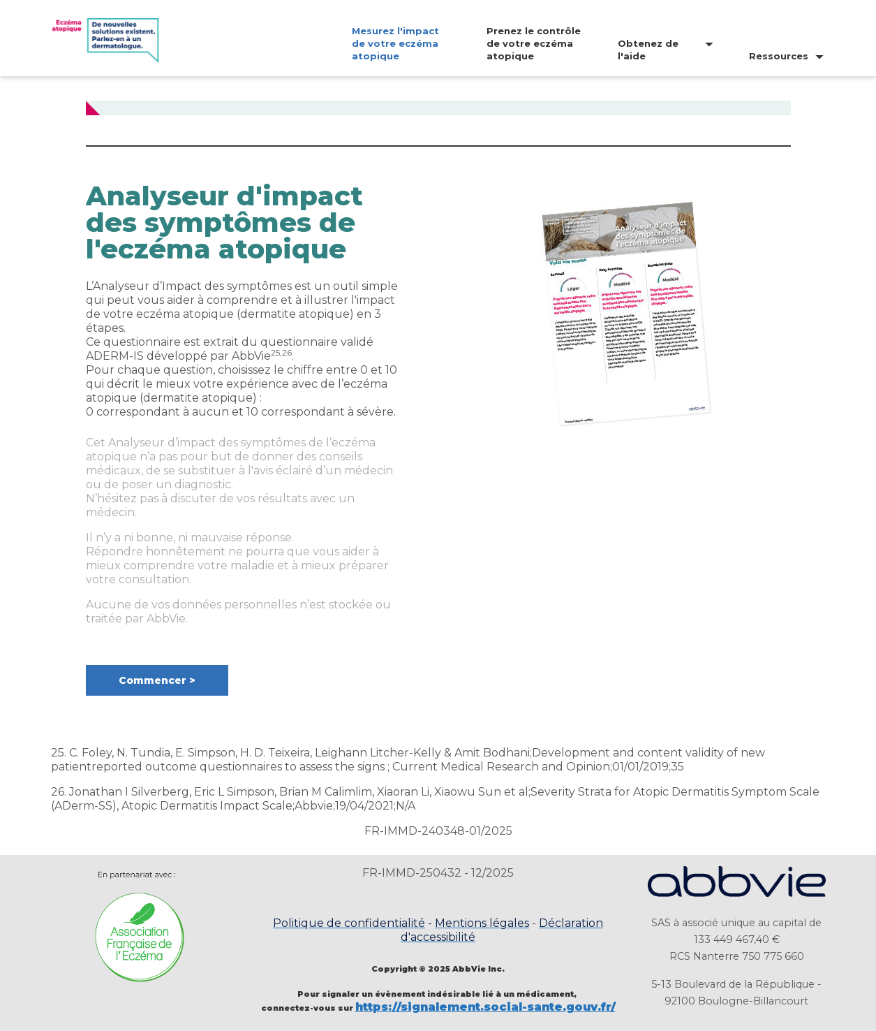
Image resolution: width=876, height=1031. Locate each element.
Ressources (778, 55)
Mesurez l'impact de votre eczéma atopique (395, 43)
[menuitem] (385, 43)
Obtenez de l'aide (648, 49)
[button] (157, 680)
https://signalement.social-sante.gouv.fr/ (485, 1007)
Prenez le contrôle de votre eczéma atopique (534, 43)
